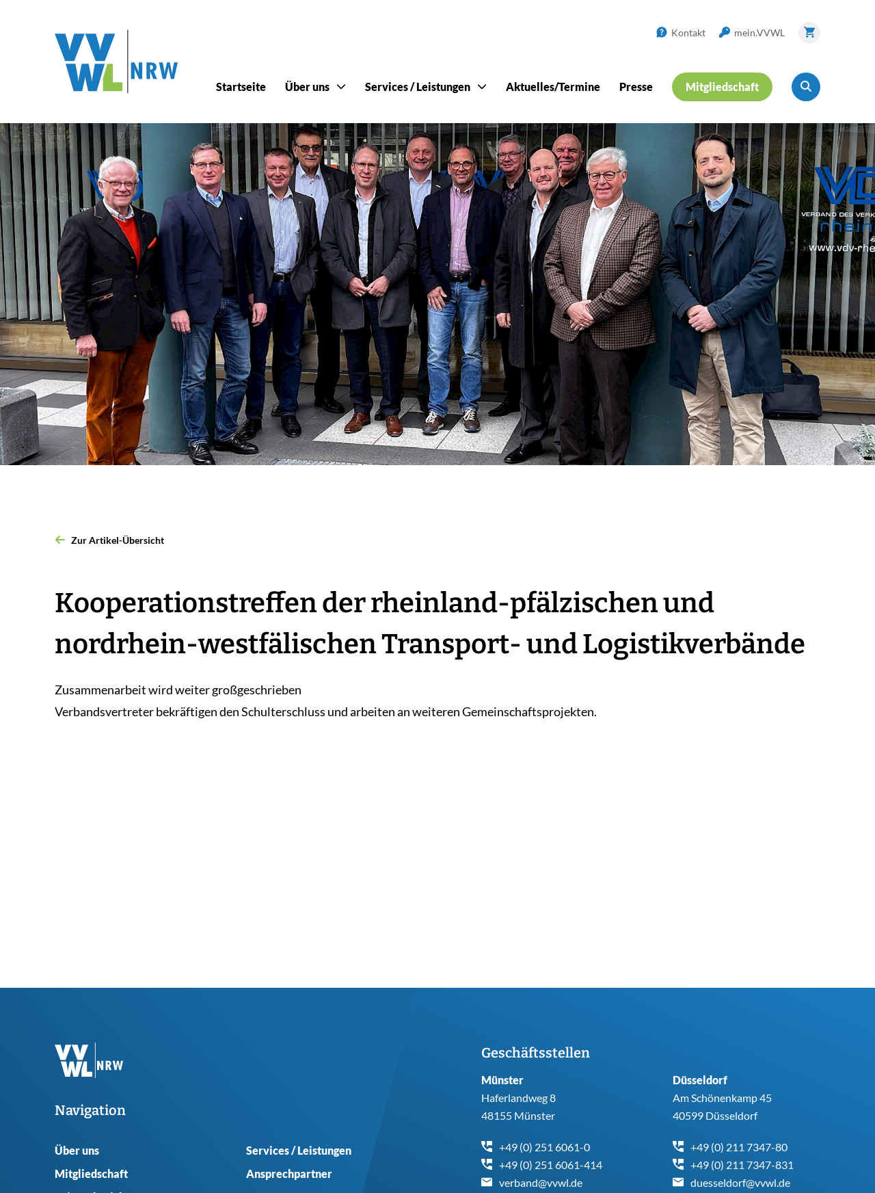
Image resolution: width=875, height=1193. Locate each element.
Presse (636, 86)
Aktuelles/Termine (553, 86)
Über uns (77, 1150)
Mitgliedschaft (91, 1173)
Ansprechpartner (289, 1173)
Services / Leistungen (298, 1150)
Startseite (241, 86)
